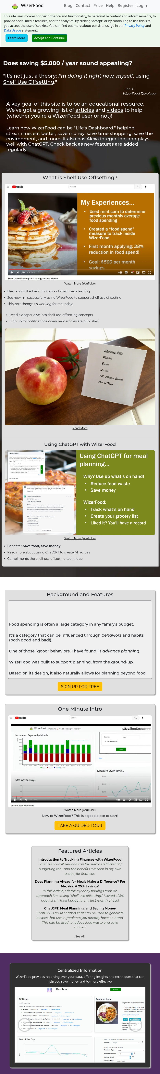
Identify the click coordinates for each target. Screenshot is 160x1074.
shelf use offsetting (51, 559)
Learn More (16, 38)
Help (110, 5)
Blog (68, 5)
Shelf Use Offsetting (28, 82)
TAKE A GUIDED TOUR (80, 825)
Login (141, 5)
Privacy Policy (134, 25)
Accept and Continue (49, 38)
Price (98, 5)
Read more (16, 552)
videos (115, 110)
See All (80, 936)
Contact (83, 5)
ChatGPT (38, 144)
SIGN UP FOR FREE (80, 686)
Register (125, 5)
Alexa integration (106, 138)
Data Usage (12, 30)
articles (84, 110)
